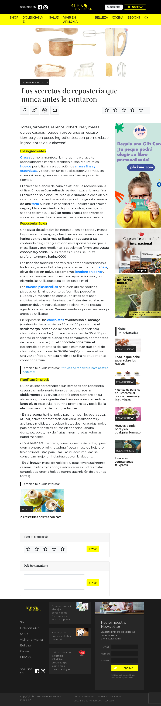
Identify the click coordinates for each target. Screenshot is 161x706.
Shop (14, 17)
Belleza (101, 17)
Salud (54, 17)
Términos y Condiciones (109, 697)
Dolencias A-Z (29, 628)
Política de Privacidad (84, 697)
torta (35, 204)
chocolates (55, 320)
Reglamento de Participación (87, 701)
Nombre (106, 653)
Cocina (117, 17)
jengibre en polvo (88, 272)
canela (102, 267)
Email (106, 647)
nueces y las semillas (42, 287)
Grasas (25, 157)
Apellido (105, 660)
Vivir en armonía (31, 639)
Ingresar (135, 7)
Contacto (109, 701)
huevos (25, 166)
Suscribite (113, 7)
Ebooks (133, 17)
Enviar (93, 549)
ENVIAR (127, 668)
